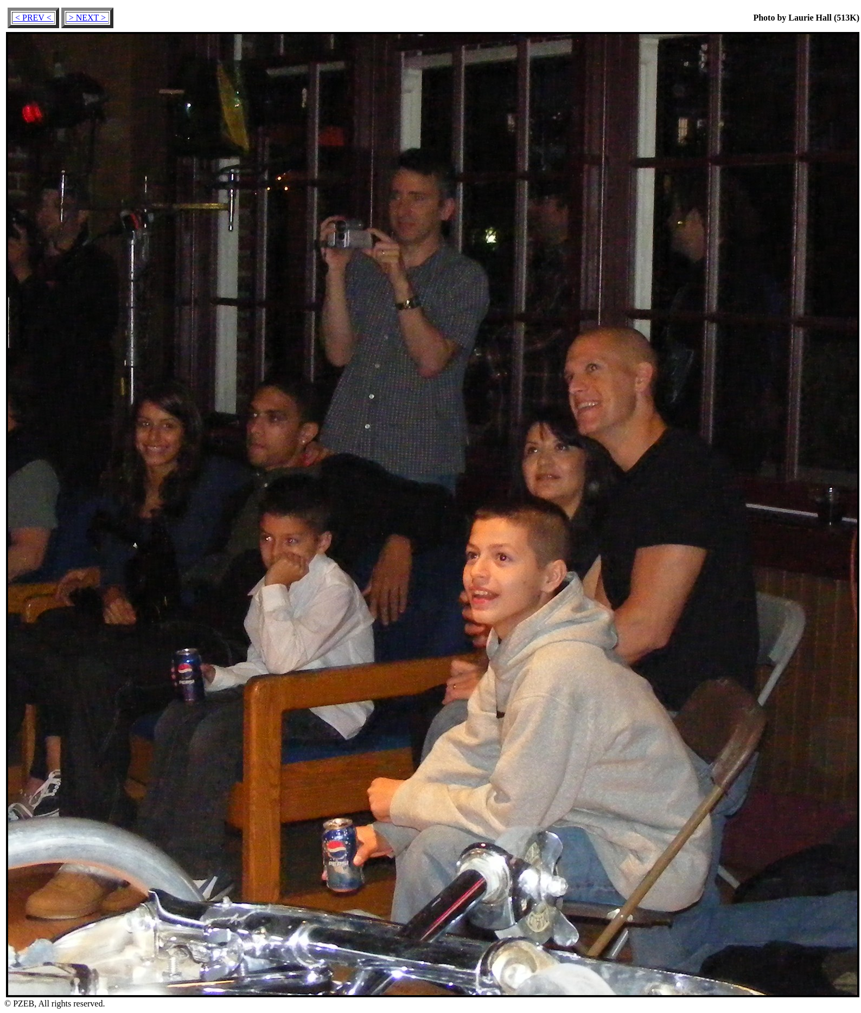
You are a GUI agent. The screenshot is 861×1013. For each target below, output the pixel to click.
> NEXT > (87, 17)
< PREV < (33, 17)
